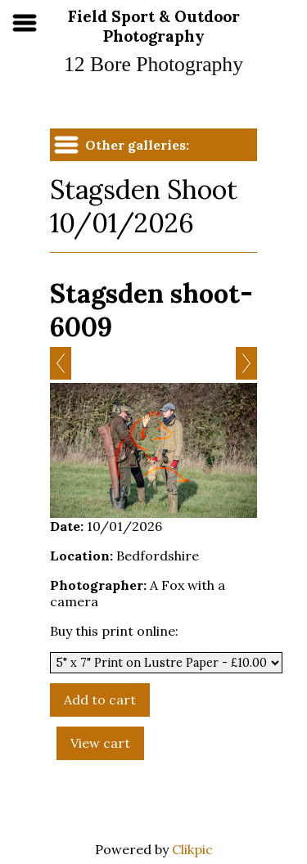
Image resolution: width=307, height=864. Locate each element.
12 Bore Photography (153, 64)
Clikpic (192, 849)
